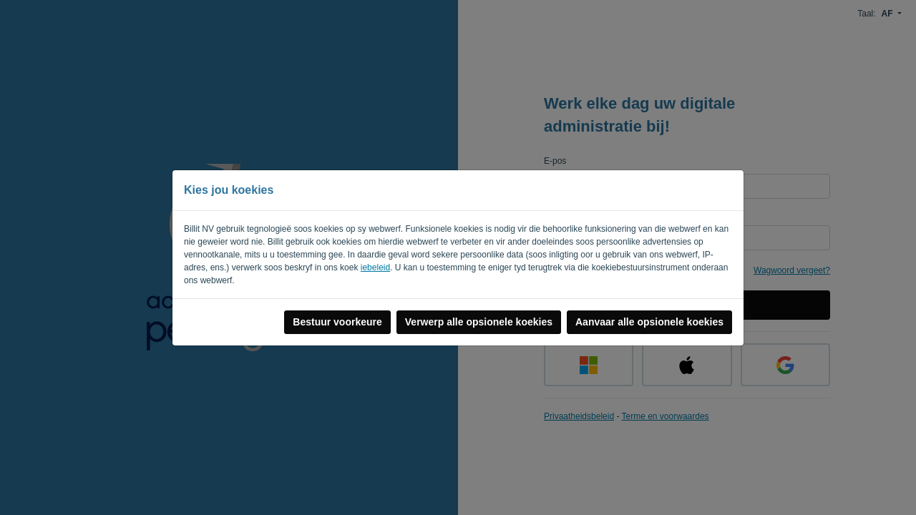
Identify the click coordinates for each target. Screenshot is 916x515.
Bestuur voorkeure (337, 322)
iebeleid (375, 268)
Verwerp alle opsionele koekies (478, 322)
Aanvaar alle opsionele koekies (649, 322)
